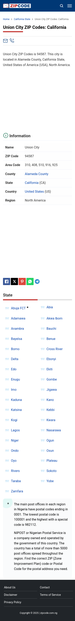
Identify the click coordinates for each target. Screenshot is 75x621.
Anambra (17, 329)
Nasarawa (54, 430)
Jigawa (52, 390)
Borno (15, 349)
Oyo (14, 461)
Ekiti (50, 369)
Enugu (15, 379)
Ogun (50, 440)
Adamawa (18, 318)
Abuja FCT (18, 308)
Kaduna (16, 400)
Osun (50, 451)
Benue (51, 339)
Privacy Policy (12, 602)
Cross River (55, 349)
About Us (9, 587)
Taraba (16, 481)
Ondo (15, 451)
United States (34, 191)
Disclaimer (10, 594)
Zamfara (17, 491)
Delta (14, 359)
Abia (50, 307)
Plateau (52, 461)
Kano (50, 400)
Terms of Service (50, 594)
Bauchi (51, 329)
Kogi (14, 420)
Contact (45, 587)
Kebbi (51, 410)
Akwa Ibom (55, 318)
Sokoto (52, 471)
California (31, 183)
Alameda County (36, 174)
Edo (13, 369)
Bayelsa (16, 339)
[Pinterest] (22, 281)
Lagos (15, 430)
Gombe (52, 379)
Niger (15, 440)
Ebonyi (51, 359)
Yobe (50, 481)
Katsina (16, 410)
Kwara (51, 420)
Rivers (15, 471)
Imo (14, 390)
